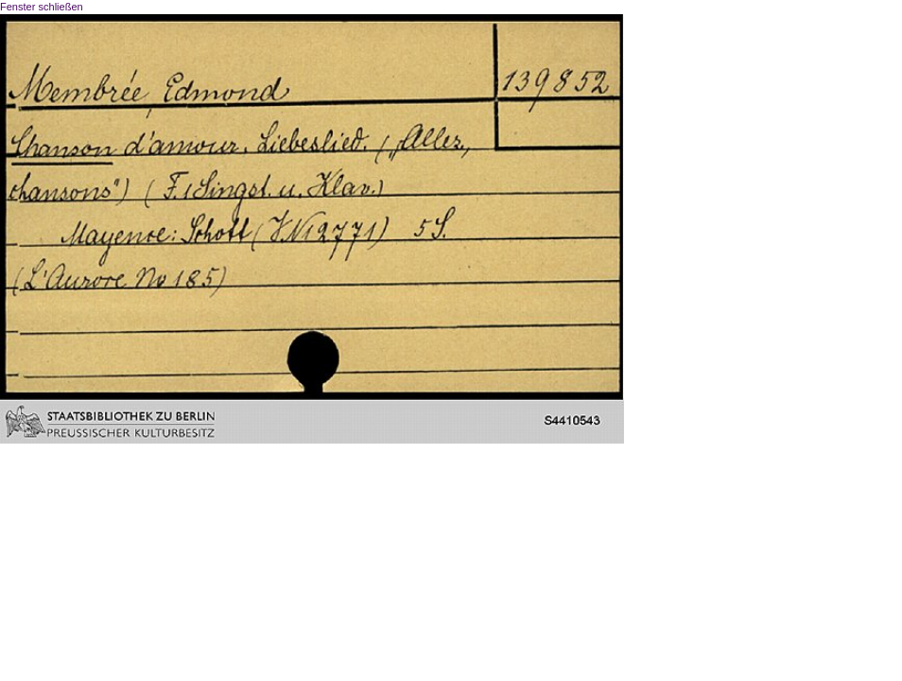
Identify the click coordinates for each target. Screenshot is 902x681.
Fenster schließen (41, 6)
